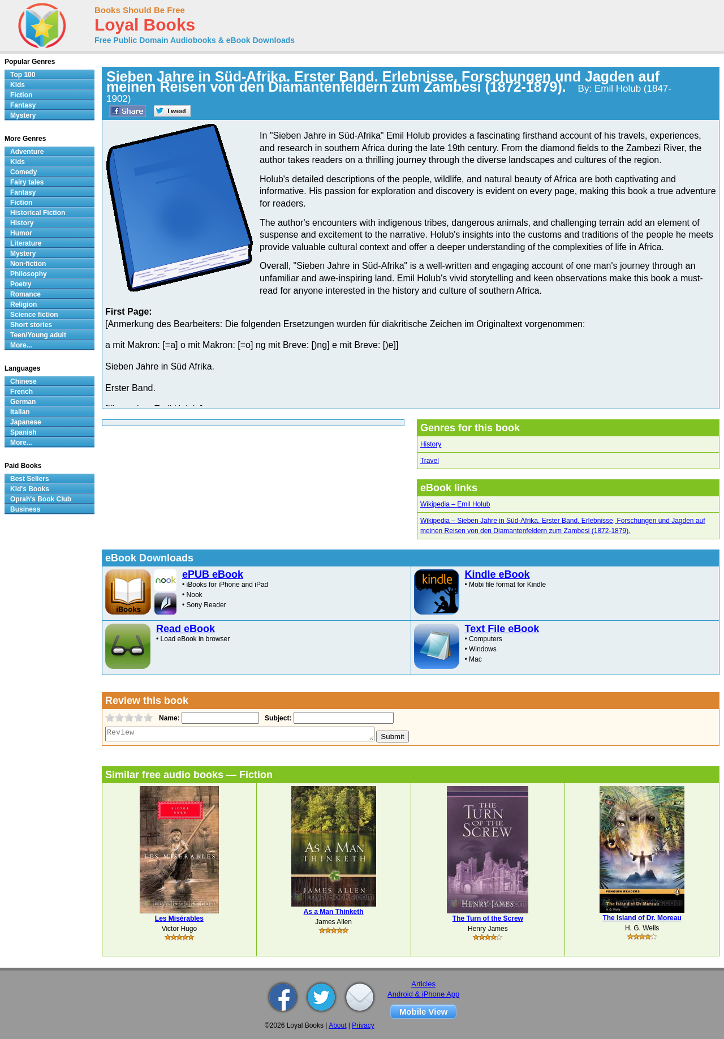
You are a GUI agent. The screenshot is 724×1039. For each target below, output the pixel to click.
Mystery (23, 115)
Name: (168, 718)
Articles (423, 984)
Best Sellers (29, 479)
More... (21, 345)
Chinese (23, 381)
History (430, 444)
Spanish (23, 432)
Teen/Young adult (38, 335)
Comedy (23, 172)
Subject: (277, 718)
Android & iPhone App (423, 994)
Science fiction (34, 315)
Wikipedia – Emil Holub (455, 504)
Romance (25, 294)
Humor (21, 233)
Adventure (27, 152)
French (21, 392)
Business (25, 509)
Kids (17, 85)
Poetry (20, 284)
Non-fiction (28, 264)
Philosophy (28, 274)
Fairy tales (27, 182)
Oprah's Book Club (40, 499)
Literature (25, 243)
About (337, 1025)
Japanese (25, 422)
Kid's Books (29, 489)
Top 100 (22, 75)
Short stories (31, 325)
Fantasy (23, 105)
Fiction (21, 95)
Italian (20, 412)
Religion (23, 304)
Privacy (363, 1025)
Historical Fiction (37, 213)
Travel (429, 461)
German (23, 402)
